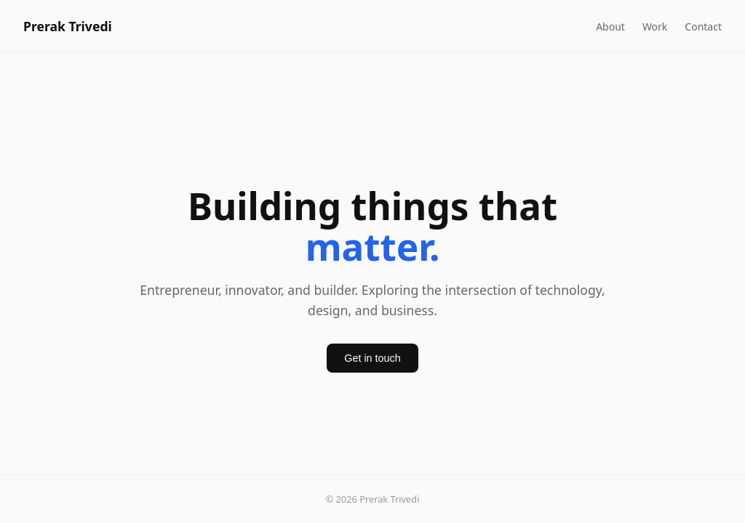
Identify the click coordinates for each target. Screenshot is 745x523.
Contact (703, 26)
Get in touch (372, 358)
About (610, 26)
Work (654, 26)
